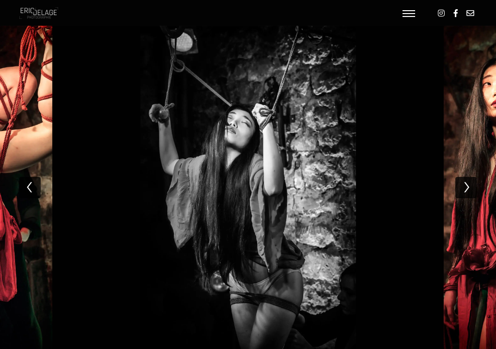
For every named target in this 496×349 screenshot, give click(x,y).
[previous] (30, 187)
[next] (466, 187)
